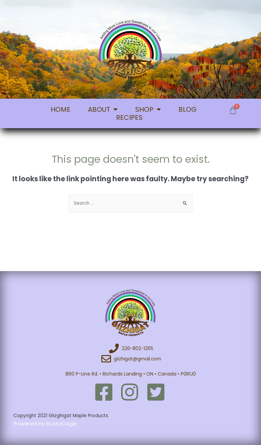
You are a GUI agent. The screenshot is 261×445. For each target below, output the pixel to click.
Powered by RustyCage (45, 424)
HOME (60, 109)
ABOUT (103, 109)
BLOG (187, 109)
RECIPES (129, 117)
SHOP (148, 109)
